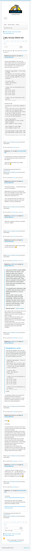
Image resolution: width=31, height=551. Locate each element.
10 (5, 43)
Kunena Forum (18, 541)
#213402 (14, 461)
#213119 (14, 212)
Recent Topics (11, 24)
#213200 (14, 260)
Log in (8, 142)
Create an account (15, 142)
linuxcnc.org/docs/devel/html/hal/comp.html (15, 497)
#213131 (14, 236)
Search (17, 24)
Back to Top (26, 547)
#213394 (14, 337)
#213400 (14, 411)
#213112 (14, 177)
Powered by (12, 541)
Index (5, 24)
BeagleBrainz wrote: (13, 348)
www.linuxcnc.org (8, 27)
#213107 (14, 147)
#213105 (24, 50)
